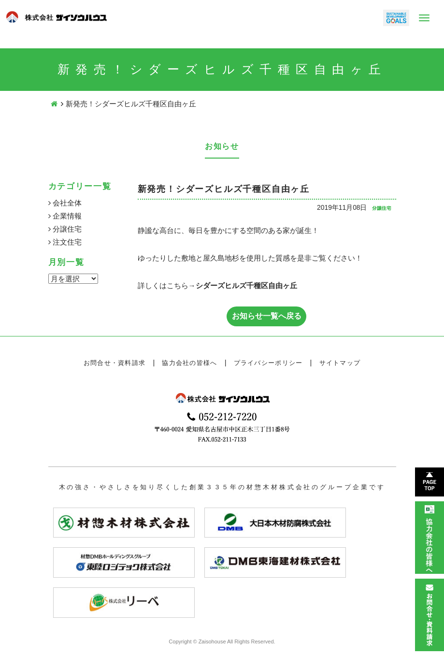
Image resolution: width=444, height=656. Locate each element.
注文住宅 (65, 242)
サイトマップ (340, 362)
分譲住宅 (65, 229)
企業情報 (65, 216)
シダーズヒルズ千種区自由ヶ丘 (246, 285)
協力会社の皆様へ (189, 362)
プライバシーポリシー (268, 362)
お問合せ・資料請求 (115, 362)
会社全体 (65, 203)
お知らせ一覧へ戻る (266, 316)
